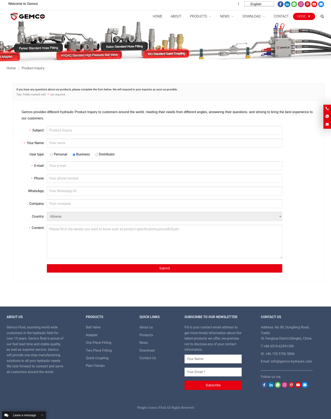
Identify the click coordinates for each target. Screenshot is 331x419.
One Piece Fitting (98, 343)
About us (146, 327)
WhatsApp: (36, 191)
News (144, 343)
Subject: (37, 130)
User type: (37, 154)
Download (147, 350)
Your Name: (34, 143)
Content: (36, 228)
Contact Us (148, 358)
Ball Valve (93, 327)
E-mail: (37, 165)
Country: (38, 216)
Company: (37, 204)
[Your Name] (213, 359)
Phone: (37, 178)
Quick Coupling (97, 358)
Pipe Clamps (95, 366)
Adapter (92, 335)
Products (146, 335)
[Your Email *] (213, 372)
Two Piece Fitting (99, 350)
